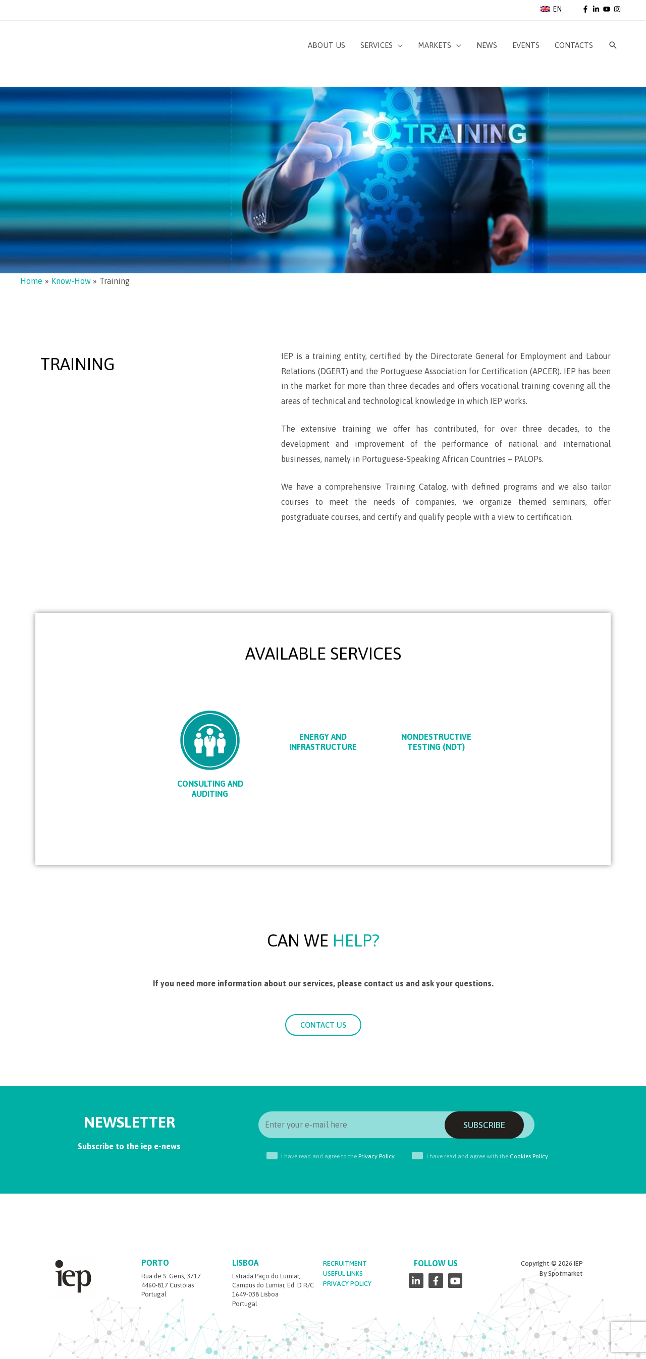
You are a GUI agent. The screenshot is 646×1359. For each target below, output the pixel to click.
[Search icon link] (613, 45)
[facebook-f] (586, 9)
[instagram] (618, 9)
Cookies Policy (529, 1156)
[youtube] (607, 9)
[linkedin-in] (597, 9)
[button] (323, 1025)
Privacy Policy (376, 1156)
